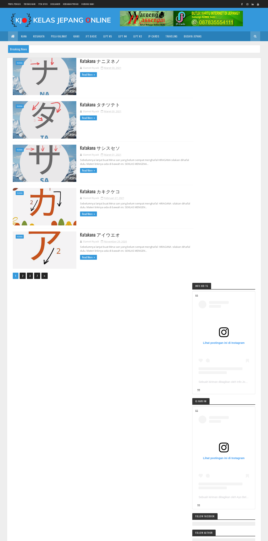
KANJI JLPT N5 (208, 472)
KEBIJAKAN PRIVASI (70, 4)
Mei (105, 480)
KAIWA (192, 479)
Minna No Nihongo (228, 479)
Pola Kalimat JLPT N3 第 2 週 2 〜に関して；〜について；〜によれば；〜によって (226, 422)
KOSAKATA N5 (208, 367)
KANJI (76, 36)
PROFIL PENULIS (14, 4)
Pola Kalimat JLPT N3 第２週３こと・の (224, 403)
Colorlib (76, 535)
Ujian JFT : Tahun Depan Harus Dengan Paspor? (131, 473)
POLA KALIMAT (59, 36)
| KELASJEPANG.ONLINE (48, 535)
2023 (103, 487)
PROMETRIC (185, 485)
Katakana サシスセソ (96, 147)
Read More (82, 74)
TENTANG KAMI (30, 4)
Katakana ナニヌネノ (96, 61)
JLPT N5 (107, 36)
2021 (102, 492)
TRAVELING (171, 36)
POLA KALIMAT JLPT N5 (212, 374)
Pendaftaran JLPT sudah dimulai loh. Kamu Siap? (226, 409)
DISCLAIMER (55, 4)
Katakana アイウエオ (96, 234)
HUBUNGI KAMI (87, 4)
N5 (243, 479)
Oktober (108, 463)
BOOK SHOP (226, 472)
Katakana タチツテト (96, 104)
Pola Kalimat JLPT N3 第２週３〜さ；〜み (225, 416)
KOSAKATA (39, 36)
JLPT (182, 479)
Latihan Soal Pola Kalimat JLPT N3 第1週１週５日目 (227, 430)
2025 (103, 458)
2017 (102, 509)
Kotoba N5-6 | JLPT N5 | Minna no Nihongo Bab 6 (132, 468)
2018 (102, 503)
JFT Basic (91, 36)
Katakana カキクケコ (96, 191)
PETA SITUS (42, 4)
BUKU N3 (241, 472)
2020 (103, 498)
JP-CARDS (153, 36)
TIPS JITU (206, 352)
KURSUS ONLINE (207, 479)
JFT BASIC (221, 458)
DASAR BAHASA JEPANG (200, 458)
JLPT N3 (137, 36)
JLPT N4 (122, 36)
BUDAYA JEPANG (193, 36)
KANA (24, 36)
